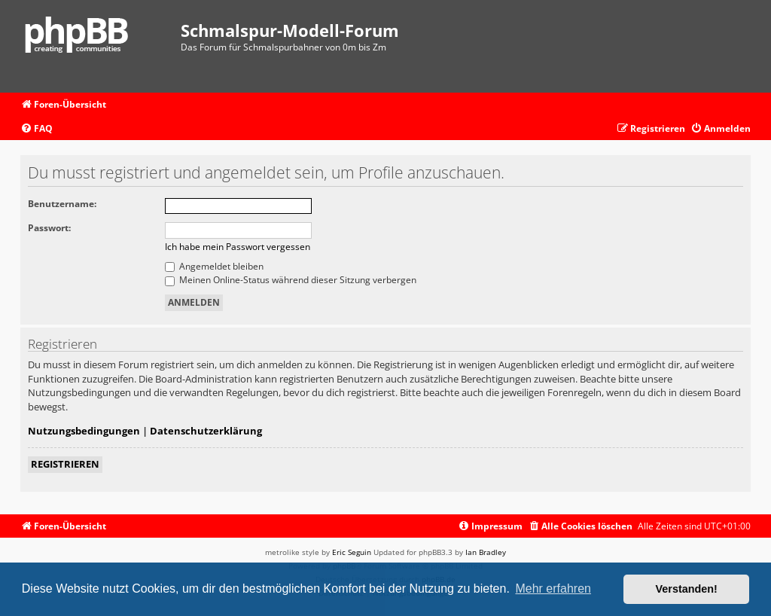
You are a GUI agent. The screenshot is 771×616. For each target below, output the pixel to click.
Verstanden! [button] (687, 589)
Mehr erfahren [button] (553, 588)
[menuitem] (36, 129)
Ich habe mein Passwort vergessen (237, 246)
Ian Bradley (485, 552)
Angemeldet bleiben (214, 266)
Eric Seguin (351, 552)
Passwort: (49, 227)
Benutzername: (62, 203)
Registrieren (65, 464)
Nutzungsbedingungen (84, 431)
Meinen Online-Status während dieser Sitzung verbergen (290, 279)
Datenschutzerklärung (206, 431)
